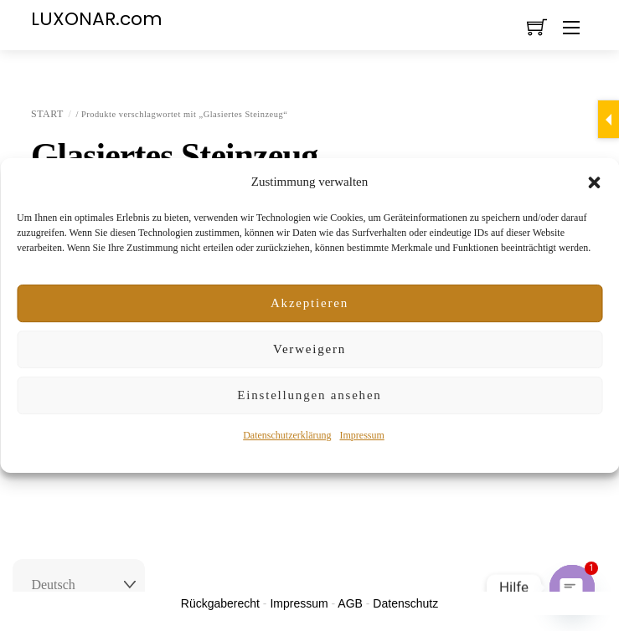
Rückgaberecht (220, 603)
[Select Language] (79, 585)
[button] (593, 182)
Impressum (361, 435)
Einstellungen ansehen (309, 395)
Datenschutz (405, 603)
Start (47, 114)
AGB (350, 603)
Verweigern (309, 349)
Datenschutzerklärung (287, 435)
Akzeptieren (309, 303)
